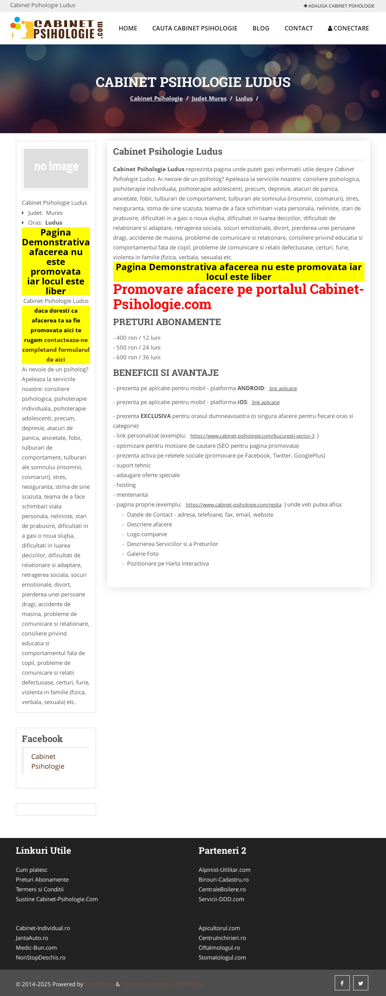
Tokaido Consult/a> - (148, 984)
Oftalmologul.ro (219, 947)
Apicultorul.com (219, 928)
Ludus (244, 98)
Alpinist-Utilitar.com (225, 869)
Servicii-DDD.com (221, 899)
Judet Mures (209, 98)
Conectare (348, 28)
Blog (261, 28)
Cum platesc (31, 869)
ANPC (183, 984)
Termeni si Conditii (40, 889)
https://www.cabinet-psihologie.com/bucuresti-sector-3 (252, 435)
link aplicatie (282, 388)
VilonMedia (99, 984)
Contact (299, 28)
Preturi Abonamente (42, 879)
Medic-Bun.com (36, 947)
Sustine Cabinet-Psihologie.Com (57, 899)
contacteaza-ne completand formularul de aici (56, 349)
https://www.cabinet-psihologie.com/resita (234, 504)
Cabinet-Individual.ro (43, 928)
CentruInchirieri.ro (222, 937)
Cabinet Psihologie (156, 98)
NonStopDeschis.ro (41, 957)
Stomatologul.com (222, 957)
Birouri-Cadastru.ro (224, 879)
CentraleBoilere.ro (222, 889)
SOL (197, 984)
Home (128, 28)
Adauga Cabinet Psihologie (339, 6)
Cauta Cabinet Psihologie (194, 28)
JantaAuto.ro (32, 937)
